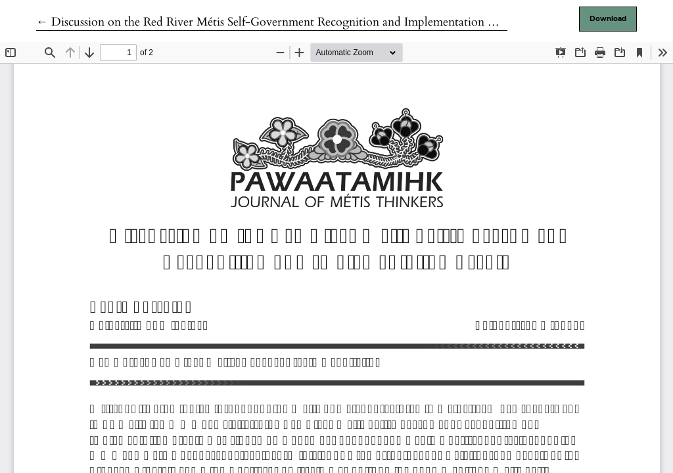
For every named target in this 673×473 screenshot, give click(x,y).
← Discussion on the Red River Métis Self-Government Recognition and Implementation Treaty (279, 22)
